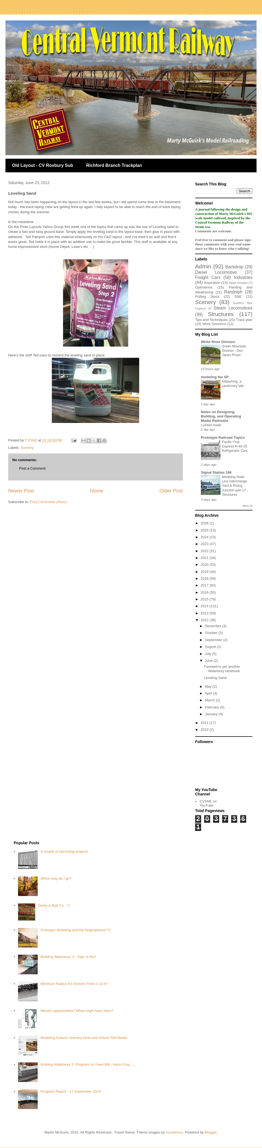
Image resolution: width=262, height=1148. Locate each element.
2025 (205, 530)
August (211, 647)
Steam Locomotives (233, 308)
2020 (205, 565)
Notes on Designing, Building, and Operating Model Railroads (221, 416)
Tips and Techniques (211, 320)
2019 (205, 572)
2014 (205, 606)
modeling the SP (215, 377)
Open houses (238, 282)
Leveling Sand (215, 678)
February (212, 707)
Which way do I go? (55, 878)
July (208, 654)
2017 (205, 585)
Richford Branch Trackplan (114, 165)
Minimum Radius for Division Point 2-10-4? (74, 984)
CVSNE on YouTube (208, 803)
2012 (205, 620)
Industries (243, 277)
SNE (238, 296)
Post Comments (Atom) (48, 502)
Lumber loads (211, 425)
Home (96, 491)
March (210, 700)
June (209, 661)
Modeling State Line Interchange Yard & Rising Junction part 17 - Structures (235, 485)
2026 (205, 523)
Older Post (171, 491)
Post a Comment (32, 468)
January (212, 714)
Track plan (244, 320)
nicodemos (174, 1132)
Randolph (233, 292)
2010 (205, 730)
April (209, 693)
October (212, 633)
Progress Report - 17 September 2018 (70, 1091)
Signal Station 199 (216, 472)
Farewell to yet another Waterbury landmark (222, 669)
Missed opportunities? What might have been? (76, 1011)
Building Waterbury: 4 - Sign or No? (68, 957)
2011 (205, 723)
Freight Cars (208, 277)
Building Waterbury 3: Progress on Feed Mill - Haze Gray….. (87, 1064)
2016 (205, 592)
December (213, 626)
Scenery (27, 448)
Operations (204, 287)
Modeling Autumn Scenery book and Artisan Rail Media (83, 1038)
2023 (205, 544)
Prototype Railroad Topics (223, 437)
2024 (205, 537)
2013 (205, 613)
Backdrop (234, 267)
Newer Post (21, 491)
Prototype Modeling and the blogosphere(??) (75, 930)
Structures (221, 314)
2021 (205, 558)
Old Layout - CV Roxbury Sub (42, 165)
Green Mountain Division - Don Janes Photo (234, 350)
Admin (203, 266)
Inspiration (212, 283)
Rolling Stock (207, 296)
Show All (247, 505)
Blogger (211, 1132)
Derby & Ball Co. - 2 (53, 905)
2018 (205, 578)
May (209, 686)
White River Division (218, 342)
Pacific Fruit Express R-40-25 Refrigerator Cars (235, 446)
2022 (205, 551)
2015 (205, 599)
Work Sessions (214, 324)
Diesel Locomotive (216, 272)
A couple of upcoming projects (64, 851)
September (214, 640)
